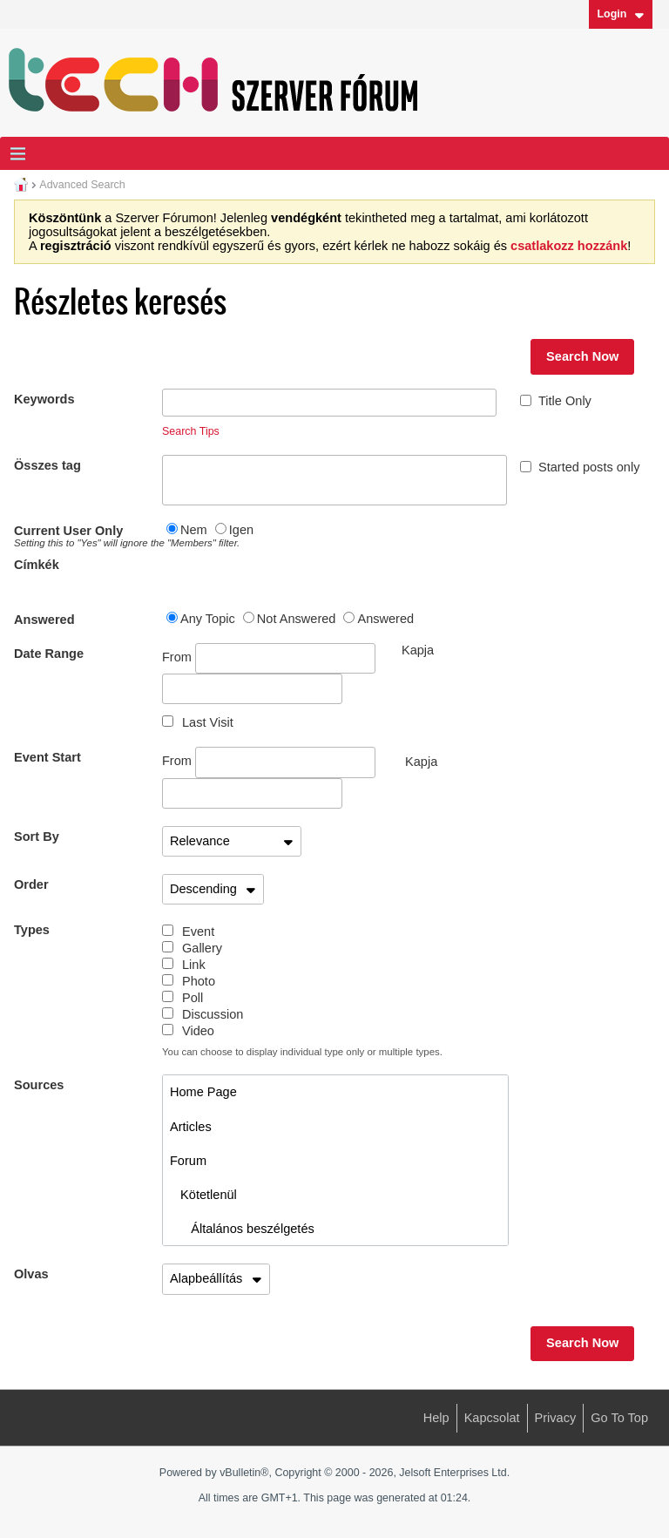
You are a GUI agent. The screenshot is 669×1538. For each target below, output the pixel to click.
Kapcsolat (492, 1418)
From (268, 658)
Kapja (421, 762)
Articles (191, 1127)
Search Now (582, 356)
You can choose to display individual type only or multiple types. (302, 1052)
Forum (188, 1161)
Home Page (203, 1092)
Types (32, 930)
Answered (44, 620)
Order (31, 884)
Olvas (31, 1274)
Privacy (556, 1418)
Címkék (36, 565)
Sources (39, 1085)
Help (436, 1418)
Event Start (47, 757)
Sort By (36, 837)
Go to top (619, 1418)
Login (620, 14)
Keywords (44, 399)
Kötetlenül (203, 1195)
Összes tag (47, 465)
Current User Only (88, 536)
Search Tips (191, 431)
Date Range (49, 654)
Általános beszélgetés (242, 1229)
